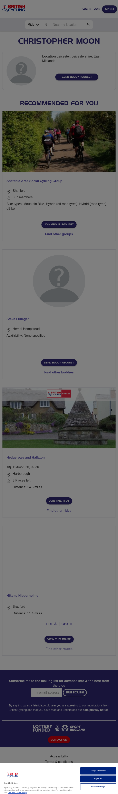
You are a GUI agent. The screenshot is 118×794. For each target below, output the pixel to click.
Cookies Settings (98, 787)
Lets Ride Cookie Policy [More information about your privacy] (17, 793)
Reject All (98, 779)
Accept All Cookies (98, 771)
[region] (59, 778)
